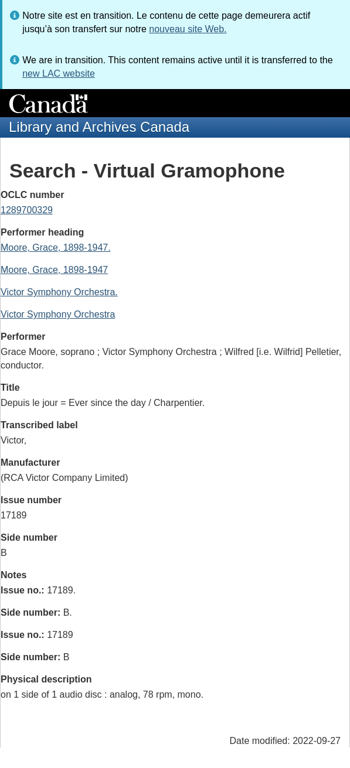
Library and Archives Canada (99, 127)
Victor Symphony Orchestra (58, 314)
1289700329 (27, 210)
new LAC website (58, 73)
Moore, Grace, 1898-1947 (54, 270)
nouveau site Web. (187, 29)
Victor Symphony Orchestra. (59, 292)
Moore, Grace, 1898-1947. (56, 247)
